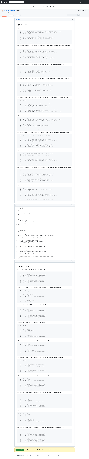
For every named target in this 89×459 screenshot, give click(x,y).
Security (35, 455)
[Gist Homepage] (4, 2)
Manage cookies (54, 455)
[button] (78, 15)
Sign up (85, 2)
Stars (18, 15)
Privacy (31, 455)
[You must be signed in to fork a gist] (84, 10)
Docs (46, 455)
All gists (27, 2)
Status (38, 455)
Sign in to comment (53, 449)
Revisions (11, 15)
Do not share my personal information (65, 455)
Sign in (80, 2)
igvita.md (13, 10)
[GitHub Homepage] (18, 456)
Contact (49, 455)
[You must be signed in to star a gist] (78, 10)
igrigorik (6, 10)
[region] (45, 112)
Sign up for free (20, 449)
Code (4, 15)
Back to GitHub (33, 2)
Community (42, 455)
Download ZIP (83, 15)
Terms (28, 455)
